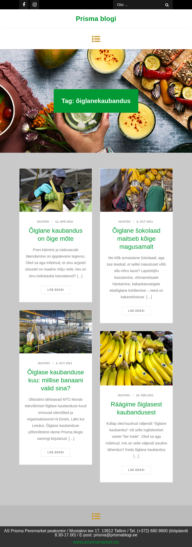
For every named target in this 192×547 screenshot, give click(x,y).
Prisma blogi (96, 19)
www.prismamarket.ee (96, 542)
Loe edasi (55, 289)
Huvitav (43, 221)
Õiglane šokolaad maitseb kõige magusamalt (136, 238)
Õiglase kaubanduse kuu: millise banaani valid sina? (55, 380)
